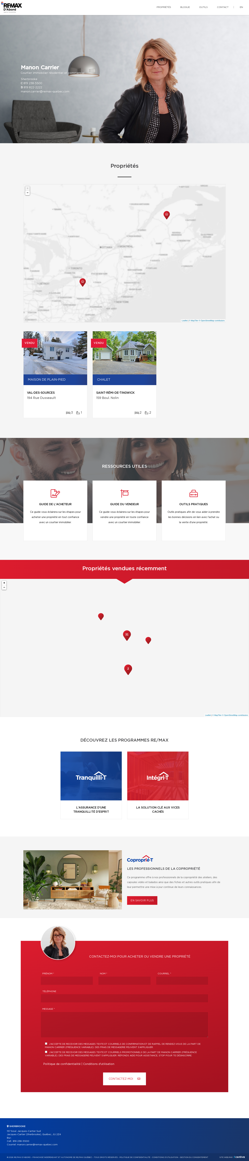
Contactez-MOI (124, 1078)
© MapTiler (193, 321)
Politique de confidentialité (62, 1064)
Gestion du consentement (194, 1157)
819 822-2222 (33, 87)
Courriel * (164, 974)
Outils (203, 7)
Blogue (185, 7)
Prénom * (48, 974)
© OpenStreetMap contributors (212, 321)
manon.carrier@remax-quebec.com (45, 91)
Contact (223, 7)
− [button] (28, 193)
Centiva (239, 1157)
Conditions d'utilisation (98, 1064)
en (241, 7)
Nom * (103, 974)
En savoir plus (142, 900)
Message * (48, 1009)
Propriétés (164, 7)
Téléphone (49, 991)
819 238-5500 (33, 83)
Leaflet (184, 321)
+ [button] (28, 188)
